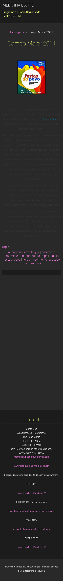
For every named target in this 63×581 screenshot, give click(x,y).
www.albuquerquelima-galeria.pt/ (31, 465)
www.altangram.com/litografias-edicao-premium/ (31, 511)
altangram (15, 252)
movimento (39, 259)
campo (43, 256)
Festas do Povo (49, 119)
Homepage (17, 32)
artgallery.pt (32, 252)
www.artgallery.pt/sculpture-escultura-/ (31, 529)
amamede (48, 252)
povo (17, 259)
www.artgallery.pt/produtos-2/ (31, 493)
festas (8, 259)
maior (53, 256)
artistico (54, 259)
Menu (54, 8)
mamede (12, 256)
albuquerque (28, 256)
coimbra (28, 263)
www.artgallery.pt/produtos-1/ (31, 547)
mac (39, 263)
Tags (5, 247)
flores (26, 259)
